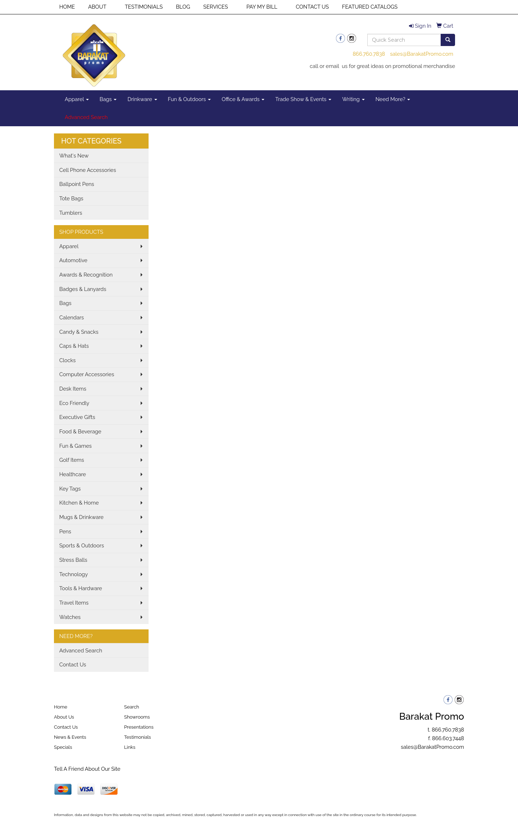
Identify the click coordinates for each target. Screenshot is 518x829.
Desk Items (72, 389)
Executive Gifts (77, 417)
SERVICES (215, 7)
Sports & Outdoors (81, 545)
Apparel (77, 99)
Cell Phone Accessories (87, 170)
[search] (448, 40)
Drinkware (142, 99)
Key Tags (70, 489)
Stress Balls (73, 560)
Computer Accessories (86, 374)
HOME (67, 7)
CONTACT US (312, 7)
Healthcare (72, 474)
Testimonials (137, 737)
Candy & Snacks (79, 332)
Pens (65, 531)
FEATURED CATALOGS (369, 7)
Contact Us (72, 664)
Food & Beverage (80, 431)
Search (131, 707)
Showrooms (137, 717)
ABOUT (97, 7)
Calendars (71, 317)
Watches (70, 617)
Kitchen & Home (79, 503)
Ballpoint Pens (76, 184)
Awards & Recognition (86, 275)
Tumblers (70, 213)
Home (60, 707)
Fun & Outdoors (189, 99)
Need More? (393, 99)
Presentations (139, 727)
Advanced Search (80, 650)
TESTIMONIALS (144, 7)
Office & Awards (243, 99)
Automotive (73, 260)
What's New (74, 155)
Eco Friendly (74, 403)
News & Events (70, 737)
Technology (73, 574)
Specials (63, 747)
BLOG (183, 7)
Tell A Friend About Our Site (87, 769)
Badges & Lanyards (82, 289)
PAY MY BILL (261, 7)
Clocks (67, 360)
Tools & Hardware (80, 588)
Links (129, 747)
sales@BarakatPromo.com (421, 54)
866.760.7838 (369, 54)
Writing (353, 99)
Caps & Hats (74, 346)
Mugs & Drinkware (81, 517)
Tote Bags (71, 198)
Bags (108, 99)
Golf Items (71, 460)
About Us (64, 717)
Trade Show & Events (303, 99)
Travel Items (73, 603)
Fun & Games (75, 446)
